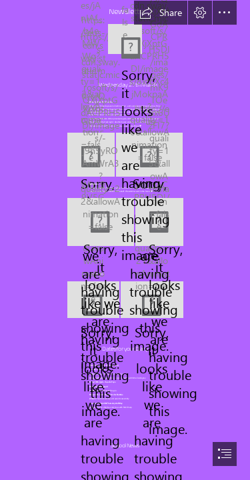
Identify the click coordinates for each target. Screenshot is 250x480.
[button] (160, 13)
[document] (125, 240)
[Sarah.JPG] (101, 222)
